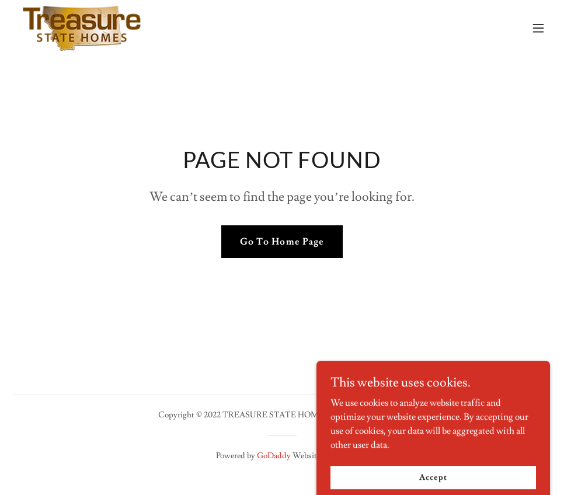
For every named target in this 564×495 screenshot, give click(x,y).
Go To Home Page (281, 242)
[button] (538, 28)
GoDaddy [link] (274, 456)
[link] (81, 28)
